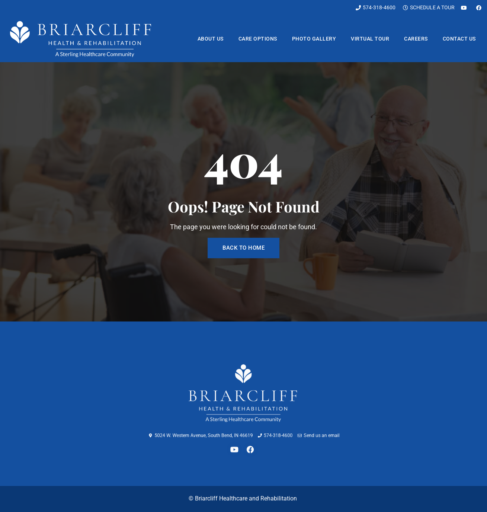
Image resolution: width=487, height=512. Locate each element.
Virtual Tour (370, 39)
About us (211, 39)
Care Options (257, 39)
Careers (416, 39)
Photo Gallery (314, 39)
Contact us (459, 39)
